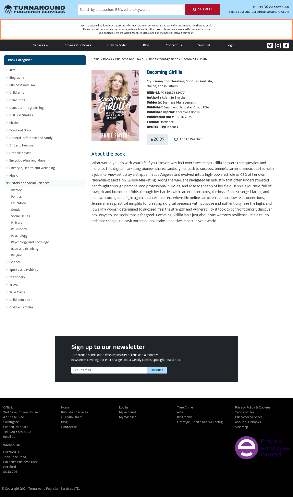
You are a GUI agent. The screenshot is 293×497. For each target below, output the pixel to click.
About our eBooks (248, 422)
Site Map (241, 427)
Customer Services (249, 417)
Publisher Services (74, 412)
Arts (180, 412)
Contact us (69, 427)
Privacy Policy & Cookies (252, 407)
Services (40, 46)
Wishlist (204, 45)
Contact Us (174, 45)
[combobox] (131, 9)
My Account (127, 412)
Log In (123, 407)
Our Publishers (72, 417)
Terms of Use (244, 412)
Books (108, 59)
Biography (184, 417)
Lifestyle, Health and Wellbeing (200, 422)
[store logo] (34, 9)
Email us (9, 437)
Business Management (162, 59)
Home (95, 59)
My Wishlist (127, 417)
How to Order (117, 45)
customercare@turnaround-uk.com (263, 12)
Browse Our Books (78, 45)
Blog (146, 45)
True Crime (185, 407)
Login (230, 45)
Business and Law (128, 59)
